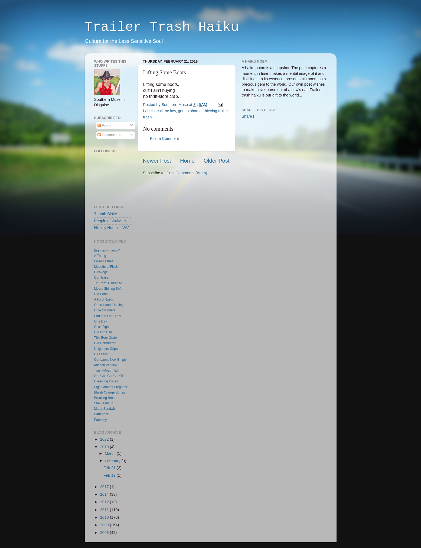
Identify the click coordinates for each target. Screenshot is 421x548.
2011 (105, 510)
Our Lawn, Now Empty (110, 360)
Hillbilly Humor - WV (111, 227)
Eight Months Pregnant (110, 387)
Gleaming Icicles (106, 381)
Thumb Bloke (105, 214)
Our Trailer (102, 277)
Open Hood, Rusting (109, 305)
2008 (105, 532)
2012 (105, 502)
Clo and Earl (103, 332)
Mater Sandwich (106, 409)
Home (187, 161)
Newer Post (157, 161)
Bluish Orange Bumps (110, 392)
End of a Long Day (107, 316)
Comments (109, 135)
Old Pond (101, 294)
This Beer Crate (105, 338)
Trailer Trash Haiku (162, 27)
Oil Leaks (101, 354)
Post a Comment (164, 138)
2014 (105, 494)
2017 (105, 487)
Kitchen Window (106, 365)
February (113, 461)
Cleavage (101, 272)
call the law (166, 111)
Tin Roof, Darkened (108, 283)
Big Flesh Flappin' (107, 250)
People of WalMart (110, 221)
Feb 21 (110, 468)
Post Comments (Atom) (187, 173)
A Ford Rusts (103, 299)
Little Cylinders (105, 310)
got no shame (189, 111)
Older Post (216, 161)
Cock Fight (102, 327)
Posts (104, 125)
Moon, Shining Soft (108, 289)
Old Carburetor (105, 343)
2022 (105, 439)
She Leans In (103, 403)
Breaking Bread (105, 398)
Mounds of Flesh (106, 267)
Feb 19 (110, 475)
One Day (100, 321)
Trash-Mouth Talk (106, 370)
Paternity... (101, 420)
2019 (105, 447)
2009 (105, 525)
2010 (105, 517)
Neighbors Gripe (106, 349)
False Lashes (103, 261)
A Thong (100, 256)
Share (247, 116)
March (111, 453)
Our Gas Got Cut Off (109, 376)
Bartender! (101, 414)
